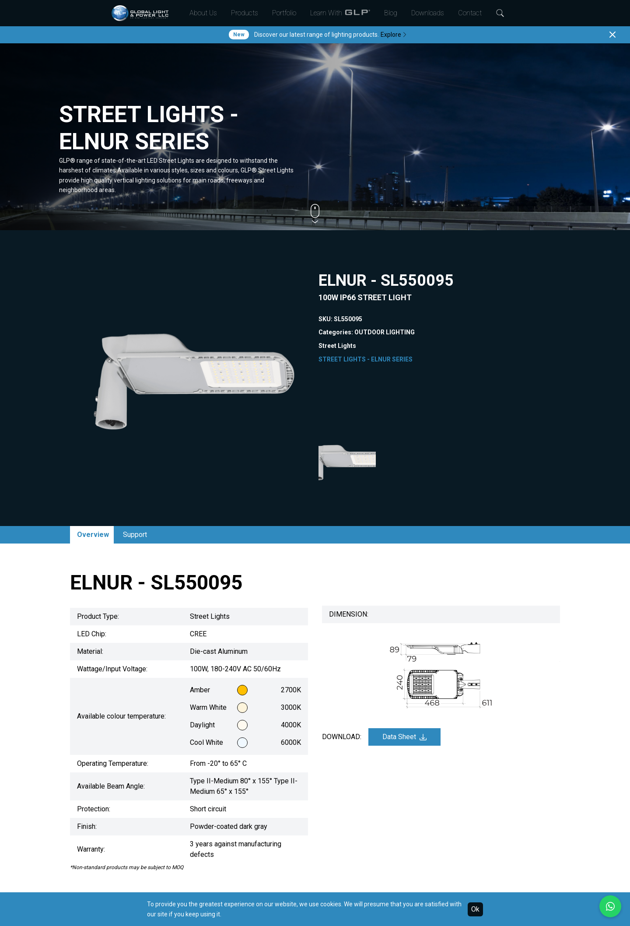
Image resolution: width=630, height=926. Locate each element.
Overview (93, 534)
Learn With (340, 13)
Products (244, 13)
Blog (390, 13)
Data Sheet (404, 737)
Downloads (427, 13)
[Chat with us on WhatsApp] (610, 906)
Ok (475, 909)
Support (135, 534)
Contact (470, 13)
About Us (203, 13)
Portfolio (284, 13)
